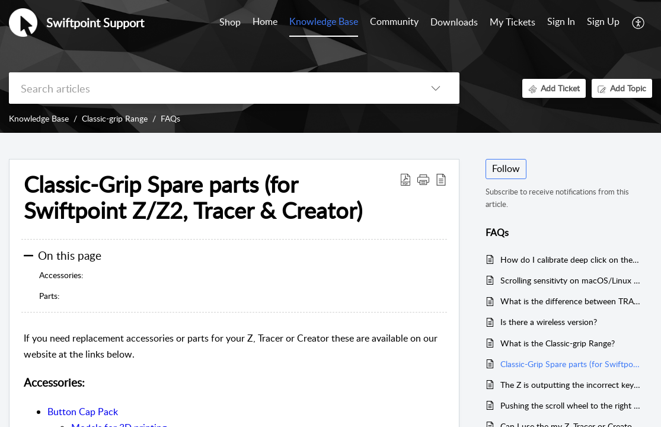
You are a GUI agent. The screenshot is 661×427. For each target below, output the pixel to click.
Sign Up (603, 21)
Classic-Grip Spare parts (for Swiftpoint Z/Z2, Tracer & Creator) (570, 363)
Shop (230, 21)
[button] (638, 22)
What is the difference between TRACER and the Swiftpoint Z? (570, 301)
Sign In (561, 21)
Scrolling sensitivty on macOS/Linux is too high (570, 280)
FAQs (170, 118)
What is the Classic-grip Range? (557, 343)
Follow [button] (506, 168)
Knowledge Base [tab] (323, 21)
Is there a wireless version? (548, 321)
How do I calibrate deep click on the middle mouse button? (570, 259)
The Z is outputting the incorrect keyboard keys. (570, 384)
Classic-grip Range (115, 118)
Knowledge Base (39, 118)
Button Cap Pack (82, 411)
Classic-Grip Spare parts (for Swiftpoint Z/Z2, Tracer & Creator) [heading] (193, 197)
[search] (210, 88)
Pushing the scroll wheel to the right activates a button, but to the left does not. (570, 405)
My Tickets (512, 21)
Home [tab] (265, 21)
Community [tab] (394, 21)
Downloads (454, 21)
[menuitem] (561, 22)
